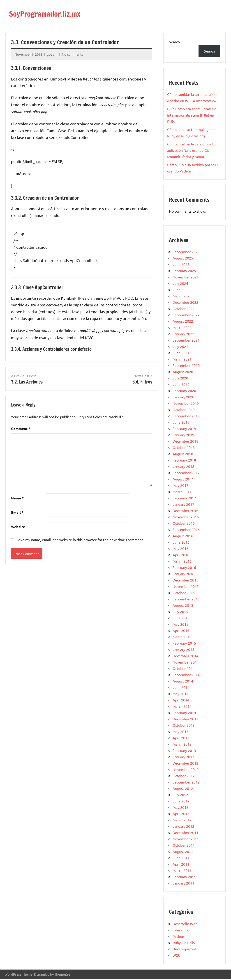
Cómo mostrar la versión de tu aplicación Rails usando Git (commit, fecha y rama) (191, 150)
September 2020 (186, 365)
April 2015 (181, 630)
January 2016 (183, 573)
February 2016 (184, 567)
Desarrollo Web (185, 923)
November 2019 (186, 403)
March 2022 (182, 327)
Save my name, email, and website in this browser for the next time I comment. (80, 539)
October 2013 (184, 725)
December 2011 (185, 832)
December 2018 (185, 441)
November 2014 (186, 662)
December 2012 (185, 763)
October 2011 (184, 845)
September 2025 (186, 251)
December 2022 (185, 302)
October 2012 (184, 775)
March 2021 (182, 359)
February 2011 (184, 876)
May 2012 (180, 807)
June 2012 (181, 801)
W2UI (177, 955)
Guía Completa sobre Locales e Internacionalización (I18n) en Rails (191, 115)
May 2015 (180, 624)
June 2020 (181, 384)
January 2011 (183, 883)
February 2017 (184, 498)
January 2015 (183, 649)
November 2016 (186, 517)
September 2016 (186, 529)
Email (17, 512)
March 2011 (182, 870)
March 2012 (182, 820)
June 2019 (181, 422)
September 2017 (186, 472)
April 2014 (181, 700)
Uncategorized (184, 949)
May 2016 (180, 548)
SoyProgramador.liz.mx (48, 13)
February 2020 (184, 390)
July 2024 (180, 283)
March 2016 (182, 561)
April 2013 (181, 737)
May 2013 (180, 731)
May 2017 (180, 485)
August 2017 (183, 479)
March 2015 (182, 636)
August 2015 (183, 605)
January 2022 (183, 333)
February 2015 (184, 643)
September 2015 (186, 599)
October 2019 (184, 409)
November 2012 (186, 769)
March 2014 (182, 706)
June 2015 (181, 618)
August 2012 (183, 788)
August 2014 (183, 681)
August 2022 (183, 321)
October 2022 (184, 308)
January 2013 (183, 756)
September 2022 (186, 315)
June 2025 (181, 264)
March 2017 (182, 491)
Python (178, 936)
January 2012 (183, 826)
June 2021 (181, 352)
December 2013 (185, 719)
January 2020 (183, 397)
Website (18, 526)
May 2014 (180, 693)
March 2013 (182, 744)
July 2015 (180, 611)
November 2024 (186, 277)
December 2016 (185, 510)
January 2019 (183, 434)
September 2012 (186, 782)
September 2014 (186, 674)
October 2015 (184, 592)
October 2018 (184, 447)
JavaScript (181, 930)
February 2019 (184, 428)
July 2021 (180, 346)
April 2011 (181, 864)
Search (174, 41)
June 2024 (181, 289)
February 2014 (184, 712)
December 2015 (185, 580)
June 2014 (181, 687)
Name (17, 498)
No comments (72, 54)
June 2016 (181, 542)
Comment (20, 428)
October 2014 (184, 668)
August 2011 (183, 851)
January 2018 (183, 466)
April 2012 (181, 813)
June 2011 (181, 857)
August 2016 (183, 535)
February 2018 (184, 460)
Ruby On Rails (184, 942)
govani (52, 54)
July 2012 (180, 794)
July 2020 (180, 378)
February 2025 (184, 270)
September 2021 (186, 340)
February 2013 (184, 750)
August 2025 (183, 258)
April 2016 (181, 554)
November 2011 (186, 839)
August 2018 (183, 453)
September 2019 (186, 416)
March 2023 (182, 296)
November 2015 (186, 586)
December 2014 (185, 655)
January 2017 (183, 504)
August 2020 (183, 371)
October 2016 (184, 523)
